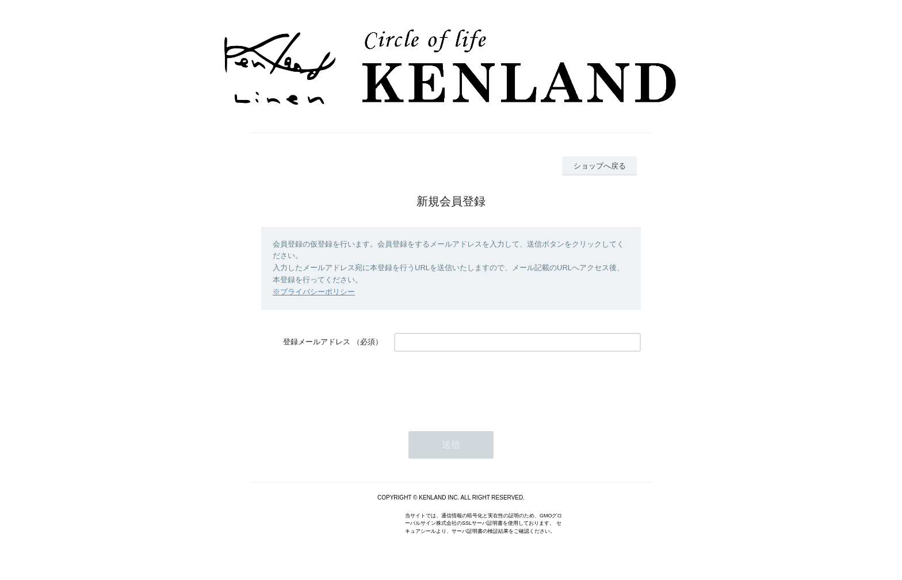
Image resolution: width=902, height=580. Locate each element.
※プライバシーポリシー (314, 291)
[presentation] (481, 385)
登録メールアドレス (316, 341)
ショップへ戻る (600, 166)
